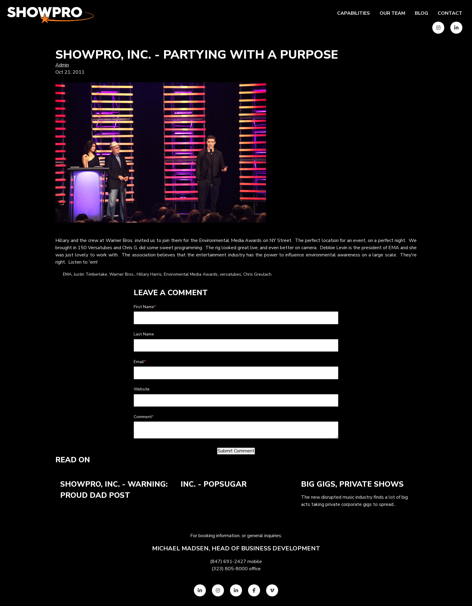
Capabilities (353, 13)
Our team (392, 13)
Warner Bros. (122, 274)
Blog (421, 13)
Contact (450, 13)
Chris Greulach (257, 274)
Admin (62, 65)
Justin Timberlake (90, 274)
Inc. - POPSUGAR (214, 484)
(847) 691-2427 (228, 561)
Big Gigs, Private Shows (352, 484)
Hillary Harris (149, 274)
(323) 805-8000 (230, 568)
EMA (67, 274)
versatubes (230, 274)
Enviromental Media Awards (191, 274)
